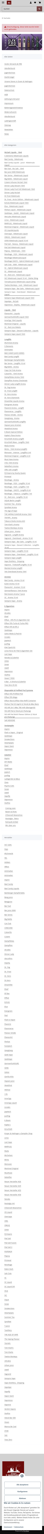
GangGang (8, 1050)
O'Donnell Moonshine (13, 815)
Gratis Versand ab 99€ (13, 64)
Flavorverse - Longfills (12, 411)
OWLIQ (7, 1225)
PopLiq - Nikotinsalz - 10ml (14, 251)
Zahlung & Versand (11, 99)
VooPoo (7, 675)
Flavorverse (8, 1028)
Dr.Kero (7, 980)
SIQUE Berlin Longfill (12, 500)
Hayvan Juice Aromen (12, 425)
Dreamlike (8, 985)
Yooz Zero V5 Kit (10, 685)
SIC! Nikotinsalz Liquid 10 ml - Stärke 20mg (21, 278)
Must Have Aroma (11, 459)
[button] (31, 2)
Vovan (6, 1422)
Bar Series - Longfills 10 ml (14, 363)
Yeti (5, 1435)
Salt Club (7, 1273)
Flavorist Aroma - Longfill (14, 408)
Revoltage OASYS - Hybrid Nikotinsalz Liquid (21, 261)
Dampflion (8, 945)
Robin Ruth (8, 1269)
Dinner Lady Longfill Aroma (15, 384)
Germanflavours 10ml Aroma (15, 590)
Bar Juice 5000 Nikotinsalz (14, 172)
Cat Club (7, 923)
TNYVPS (7, 1343)
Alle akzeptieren (22, 1485)
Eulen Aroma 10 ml (11, 584)
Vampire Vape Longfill (12, 558)
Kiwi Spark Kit (9, 647)
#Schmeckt (8, 853)
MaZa (6, 1151)
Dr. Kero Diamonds (11, 398)
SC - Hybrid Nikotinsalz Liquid (16, 268)
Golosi (6, 1072)
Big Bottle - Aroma (11, 367)
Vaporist (7, 1404)
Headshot (8, 1085)
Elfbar (6, 998)
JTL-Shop (26, 1531)
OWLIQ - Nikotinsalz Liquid (14, 237)
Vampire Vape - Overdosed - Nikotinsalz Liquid (20, 293)
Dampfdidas (9, 941)
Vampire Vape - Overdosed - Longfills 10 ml (21, 554)
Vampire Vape (9, 1378)
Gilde (6, 1068)
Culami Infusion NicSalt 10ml (15, 182)
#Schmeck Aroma (11, 343)
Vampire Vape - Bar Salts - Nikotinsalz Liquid (21, 288)
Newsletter (8, 129)
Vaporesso (8, 671)
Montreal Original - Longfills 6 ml (17, 456)
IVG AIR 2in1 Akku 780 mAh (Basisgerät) (19, 707)
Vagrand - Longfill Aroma (14, 535)
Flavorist (7, 1024)
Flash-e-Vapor (9, 1020)
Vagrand (7, 1374)
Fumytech (8, 1046)
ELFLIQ (7, 1002)
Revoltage (8, 1265)
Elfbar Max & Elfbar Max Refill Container (20, 700)
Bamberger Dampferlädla (14, 360)
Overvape (8, 1216)
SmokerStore (9, 739)
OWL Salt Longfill (11, 469)
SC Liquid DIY (9, 1286)
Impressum (8, 1527)
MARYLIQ (8, 1146)
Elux (6, 1006)
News (6, 134)
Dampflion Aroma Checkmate (15, 380)
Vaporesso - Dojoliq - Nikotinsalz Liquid (19, 305)
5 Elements (8, 346)
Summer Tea (9, 1317)
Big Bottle (8, 919)
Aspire (7, 609)
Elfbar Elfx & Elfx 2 (11, 627)
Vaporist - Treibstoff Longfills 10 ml (18, 565)
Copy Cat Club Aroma (12, 370)
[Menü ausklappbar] (3, 1)
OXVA (6, 661)
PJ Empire (8, 1234)
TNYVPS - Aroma (10, 517)
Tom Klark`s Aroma (11, 524)
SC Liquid (8, 1282)
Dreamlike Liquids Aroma (14, 401)
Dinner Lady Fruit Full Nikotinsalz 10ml (19, 189)
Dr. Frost (7, 971)
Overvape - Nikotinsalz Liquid (16, 234)
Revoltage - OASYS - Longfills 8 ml (17, 490)
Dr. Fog (7, 967)
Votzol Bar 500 (10, 1418)
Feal (6, 1015)
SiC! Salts (8, 845)
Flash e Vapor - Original (13, 732)
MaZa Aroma (9, 446)
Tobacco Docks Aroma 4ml (14, 521)
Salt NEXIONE (9, 720)
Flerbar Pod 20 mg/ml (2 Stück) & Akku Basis (21, 704)
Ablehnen (22, 1498)
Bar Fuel (7, 906)
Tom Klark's (8, 1348)
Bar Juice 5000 (10, 910)
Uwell (6, 668)
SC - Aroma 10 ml (11, 597)
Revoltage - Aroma (11, 480)
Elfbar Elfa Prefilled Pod (13, 694)
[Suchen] (39, 8)
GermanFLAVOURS (11, 1063)
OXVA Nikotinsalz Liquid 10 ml (16, 240)
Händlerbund (9, 68)
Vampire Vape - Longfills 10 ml (16, 551)
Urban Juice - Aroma (12, 531)
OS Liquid (8, 1212)
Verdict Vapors (10, 1409)
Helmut (7, 1090)
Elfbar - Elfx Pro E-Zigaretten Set (17, 620)
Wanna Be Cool (10, 1426)
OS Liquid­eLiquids (11, 230)
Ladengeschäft (10, 121)
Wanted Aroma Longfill (13, 568)
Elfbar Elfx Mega (10, 697)
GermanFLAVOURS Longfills (15, 422)
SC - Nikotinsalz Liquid (13, 271)
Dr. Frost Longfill (10, 391)
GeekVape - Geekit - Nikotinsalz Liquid (19, 213)
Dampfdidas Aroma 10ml (14, 377)
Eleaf (6, 616)
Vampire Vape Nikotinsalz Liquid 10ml (19, 298)
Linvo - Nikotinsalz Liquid (14, 220)
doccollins (8, 958)
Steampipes (9, 743)
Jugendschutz (9, 73)
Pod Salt (7, 1238)
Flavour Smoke (10, 1033)
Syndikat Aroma (10, 507)
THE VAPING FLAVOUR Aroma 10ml (17, 514)
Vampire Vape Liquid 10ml (14, 334)
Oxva (6, 782)
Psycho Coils (9, 786)
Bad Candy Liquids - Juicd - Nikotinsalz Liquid (19, 163)
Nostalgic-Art (9, 1203)
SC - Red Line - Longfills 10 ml (16, 497)
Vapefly (7, 796)
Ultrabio (7, 1361)
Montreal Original (11, 1168)
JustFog (7, 1116)
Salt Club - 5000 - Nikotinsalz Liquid (18, 264)
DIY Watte (8, 762)
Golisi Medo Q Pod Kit (12, 633)
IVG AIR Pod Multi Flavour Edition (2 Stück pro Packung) (20, 715)
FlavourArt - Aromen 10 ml (14, 587)
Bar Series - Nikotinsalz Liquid (16, 175)
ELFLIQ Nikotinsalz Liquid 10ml (16, 203)
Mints (6, 1160)
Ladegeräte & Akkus (12, 779)
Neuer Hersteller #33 (12, 1190)
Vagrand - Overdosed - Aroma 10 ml (18, 538)
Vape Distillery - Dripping (14, 561)
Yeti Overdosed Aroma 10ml (15, 571)
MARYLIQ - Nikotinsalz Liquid (15, 223)
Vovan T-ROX (9, 678)
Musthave (8, 1173)
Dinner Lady (9, 954)
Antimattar (8, 871)
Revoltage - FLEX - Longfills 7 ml (16, 487)
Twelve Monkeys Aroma (13, 528)
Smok (6, 664)
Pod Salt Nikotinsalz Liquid (14, 247)
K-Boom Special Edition (13, 432)
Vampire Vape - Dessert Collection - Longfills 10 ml (21, 546)
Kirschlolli (8, 1129)
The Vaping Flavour (11, 1339)
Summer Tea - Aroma (12, 504)
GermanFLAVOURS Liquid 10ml (16, 317)
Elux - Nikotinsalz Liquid (13, 206)
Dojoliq (7, 963)
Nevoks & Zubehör (11, 657)
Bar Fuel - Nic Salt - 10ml (14, 168)
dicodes (7, 613)
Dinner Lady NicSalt (12, 192)
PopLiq (7, 1256)
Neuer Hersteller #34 (12, 1195)
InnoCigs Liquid (10, 1103)
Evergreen (8, 1011)
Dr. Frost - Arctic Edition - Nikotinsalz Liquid (21, 199)
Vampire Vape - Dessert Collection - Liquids (21, 330)
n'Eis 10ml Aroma (11, 463)
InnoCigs (7, 1098)
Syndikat (7, 1321)
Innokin (7, 637)
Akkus (6, 866)
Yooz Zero (8, 1439)
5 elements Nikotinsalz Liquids (16, 156)
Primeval (7, 476)
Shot (6, 1291)
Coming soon (10, 808)
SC (5, 1278)
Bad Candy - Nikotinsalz (13, 159)
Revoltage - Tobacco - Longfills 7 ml (18, 493)
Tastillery (8, 1330)
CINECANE (8, 928)
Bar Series (8, 915)
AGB (6, 94)
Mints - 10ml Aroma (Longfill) (15, 449)
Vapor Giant (9, 746)
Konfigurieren (22, 1492)
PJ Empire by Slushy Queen (15, 473)
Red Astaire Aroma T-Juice (14, 594)
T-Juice (7, 1326)
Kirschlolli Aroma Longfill (14, 439)
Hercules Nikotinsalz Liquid (15, 216)
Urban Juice (9, 1365)
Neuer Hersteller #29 (12, 1186)
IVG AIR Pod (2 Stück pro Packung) (17, 711)
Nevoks (7, 1199)
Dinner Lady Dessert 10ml (14, 186)
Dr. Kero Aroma (10, 394)
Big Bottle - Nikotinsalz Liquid (16, 179)
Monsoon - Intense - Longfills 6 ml (17, 452)
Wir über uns (10, 825)
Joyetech (7, 640)
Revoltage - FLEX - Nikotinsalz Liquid (18, 254)
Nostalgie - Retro (12, 818)
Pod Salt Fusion (10, 1243)
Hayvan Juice (9, 1081)
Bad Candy (8, 884)
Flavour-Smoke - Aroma (13, 415)
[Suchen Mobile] (19, 8)
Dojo (6, 849)
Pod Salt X (8, 1247)
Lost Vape (8, 654)
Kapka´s (7, 1125)
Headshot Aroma (11, 428)
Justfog (7, 644)
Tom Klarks (8, 1352)
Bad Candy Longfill (11, 356)
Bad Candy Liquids (11, 888)
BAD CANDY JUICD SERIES (14, 353)
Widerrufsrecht (10, 112)
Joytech (7, 772)
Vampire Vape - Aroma (13, 601)
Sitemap (7, 125)
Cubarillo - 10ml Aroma (13, 374)
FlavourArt (8, 1037)
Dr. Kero (7, 976)
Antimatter (8, 350)
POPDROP (8, 1251)
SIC (5, 1295)
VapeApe (7, 1387)
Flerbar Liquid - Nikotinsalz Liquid (17, 210)
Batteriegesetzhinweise (13, 108)
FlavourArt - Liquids (12, 313)
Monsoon (8, 1164)
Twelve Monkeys (10, 1356)
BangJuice (8, 901)
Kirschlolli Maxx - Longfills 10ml (16, 442)
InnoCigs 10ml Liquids (13, 320)
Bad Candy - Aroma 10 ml (14, 580)
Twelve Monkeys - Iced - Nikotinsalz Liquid (21, 285)
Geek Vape (8, 1055)
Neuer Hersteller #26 (12, 1181)
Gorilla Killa (8, 1076)
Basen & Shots (11, 812)
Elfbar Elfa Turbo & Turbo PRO (16, 623)
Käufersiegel (9, 77)
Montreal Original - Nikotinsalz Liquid (19, 227)
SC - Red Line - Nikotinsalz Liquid (17, 275)
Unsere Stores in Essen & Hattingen (18, 81)
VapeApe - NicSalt (11, 301)
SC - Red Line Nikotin (12, 327)
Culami (7, 936)
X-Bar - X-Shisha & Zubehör (15, 681)
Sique (6, 1300)
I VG (6, 1094)
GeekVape (8, 630)
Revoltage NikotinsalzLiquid (15, 258)
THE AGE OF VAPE (11, 1335)
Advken (7, 862)
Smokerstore (9, 1308)
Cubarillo (8, 932)
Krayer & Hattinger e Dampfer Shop (18, 1133)
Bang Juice (8, 897)
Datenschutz (18, 1527)
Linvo (6, 1138)
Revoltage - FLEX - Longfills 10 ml (17, 483)
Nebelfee (8, 1177)
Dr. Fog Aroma (10, 387)
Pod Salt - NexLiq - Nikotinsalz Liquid (18, 244)
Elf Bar (7, 993)
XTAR (6, 1431)
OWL (6, 1221)
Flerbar (7, 1041)
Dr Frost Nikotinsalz (12, 196)
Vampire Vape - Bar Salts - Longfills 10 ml (20, 541)
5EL (5, 858)
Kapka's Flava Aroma (12, 435)
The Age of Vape (10, 511)
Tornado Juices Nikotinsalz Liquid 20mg (19, 282)
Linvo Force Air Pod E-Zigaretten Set (18, 651)
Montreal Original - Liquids (15, 324)
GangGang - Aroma (11, 418)
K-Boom (7, 1120)
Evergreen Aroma (11, 404)
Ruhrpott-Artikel (11, 822)
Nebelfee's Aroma (11, 466)
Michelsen (8, 1155)
